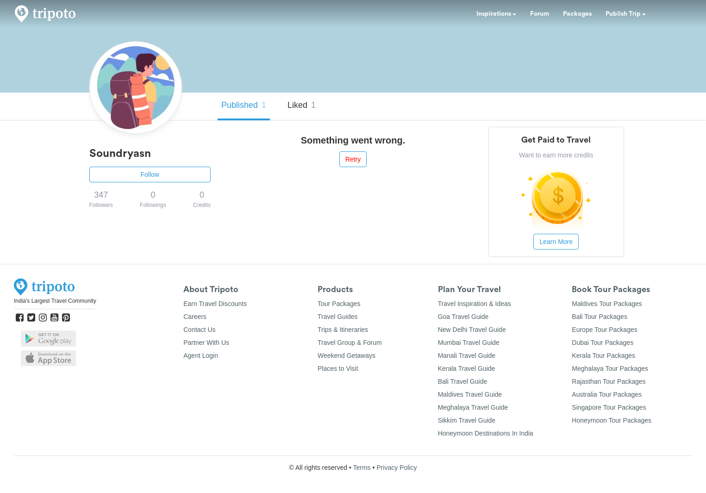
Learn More (556, 241)
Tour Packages (339, 303)
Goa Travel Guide (463, 316)
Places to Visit (338, 368)
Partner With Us (206, 342)
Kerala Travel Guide (466, 368)
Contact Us (199, 329)
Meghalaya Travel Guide (473, 407)
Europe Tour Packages (604, 329)
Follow (150, 174)
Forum (539, 14)
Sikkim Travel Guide (466, 420)
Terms (361, 467)
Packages (577, 14)
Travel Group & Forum (350, 342)
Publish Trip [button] (626, 14)
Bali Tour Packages (599, 316)
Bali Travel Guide (462, 381)
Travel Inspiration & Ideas (474, 303)
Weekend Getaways (346, 355)
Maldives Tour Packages (607, 303)
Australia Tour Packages (607, 394)
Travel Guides (338, 316)
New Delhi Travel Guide (472, 329)
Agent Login (200, 355)
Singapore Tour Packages (609, 407)
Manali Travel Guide (467, 355)
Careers (194, 316)
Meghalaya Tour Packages (610, 368)
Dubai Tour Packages (602, 342)
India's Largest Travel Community (55, 301)
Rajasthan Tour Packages (608, 381)
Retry (353, 159)
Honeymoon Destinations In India (485, 433)
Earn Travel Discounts (215, 303)
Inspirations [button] (496, 14)
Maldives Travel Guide (470, 394)
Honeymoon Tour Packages (611, 420)
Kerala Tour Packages (603, 355)
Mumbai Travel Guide (469, 342)
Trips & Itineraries (343, 329)
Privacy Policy (396, 467)
